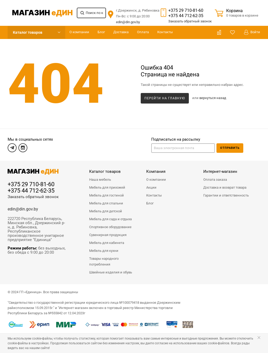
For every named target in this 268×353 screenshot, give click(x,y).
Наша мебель (100, 180)
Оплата (143, 32)
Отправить (230, 148)
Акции (151, 187)
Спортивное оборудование (110, 227)
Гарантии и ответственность (226, 195)
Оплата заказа (215, 180)
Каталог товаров (27, 32)
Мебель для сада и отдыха (110, 219)
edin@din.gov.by (128, 22)
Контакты (165, 32)
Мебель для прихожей (107, 187)
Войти (252, 32)
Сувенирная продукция (108, 235)
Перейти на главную (164, 98)
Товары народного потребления (104, 261)
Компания (155, 171)
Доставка (121, 32)
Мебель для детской (105, 211)
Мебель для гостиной (106, 195)
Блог (101, 32)
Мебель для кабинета (106, 243)
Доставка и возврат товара (224, 187)
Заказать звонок (190, 21)
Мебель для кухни (103, 251)
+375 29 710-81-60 (185, 10)
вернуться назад (212, 98)
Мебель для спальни (106, 203)
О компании (79, 32)
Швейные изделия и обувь (110, 272)
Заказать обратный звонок (33, 196)
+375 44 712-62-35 (185, 16)
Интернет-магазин (220, 171)
